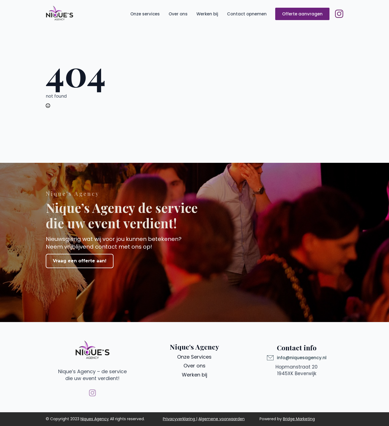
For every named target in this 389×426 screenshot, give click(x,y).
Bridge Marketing (299, 419)
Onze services (145, 14)
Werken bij (207, 14)
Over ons (178, 14)
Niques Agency (94, 419)
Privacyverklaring (179, 419)
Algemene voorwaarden (221, 419)
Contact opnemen (247, 14)
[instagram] (339, 14)
